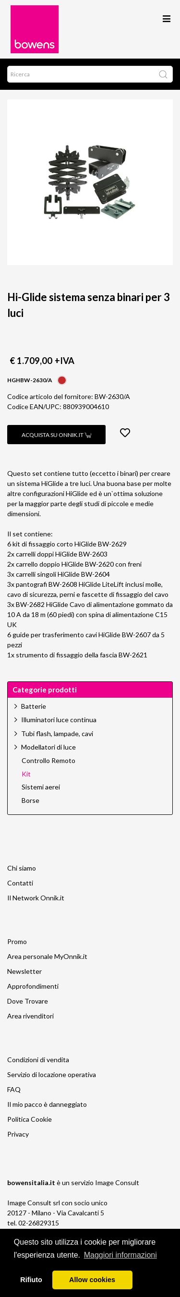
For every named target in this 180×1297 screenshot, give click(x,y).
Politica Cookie (29, 1119)
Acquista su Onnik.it (56, 434)
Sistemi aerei (41, 787)
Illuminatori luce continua (58, 719)
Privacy (18, 1134)
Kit (26, 774)
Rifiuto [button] (31, 1280)
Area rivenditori (30, 1016)
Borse (30, 800)
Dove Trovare (27, 1001)
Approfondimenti (33, 986)
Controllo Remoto (48, 760)
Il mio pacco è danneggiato (47, 1104)
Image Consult (117, 1182)
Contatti (20, 883)
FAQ (14, 1089)
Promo (17, 941)
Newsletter (24, 971)
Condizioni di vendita (38, 1059)
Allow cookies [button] (92, 1280)
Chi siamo (21, 868)
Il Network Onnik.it (35, 898)
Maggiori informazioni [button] (120, 1255)
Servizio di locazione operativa (51, 1074)
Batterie (33, 706)
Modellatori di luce (48, 747)
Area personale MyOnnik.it (47, 956)
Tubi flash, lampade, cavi (57, 733)
